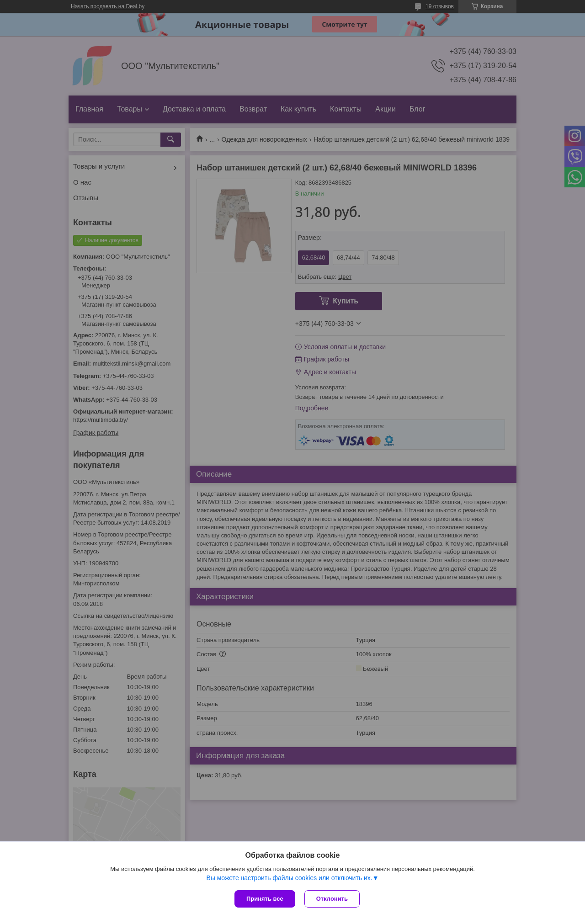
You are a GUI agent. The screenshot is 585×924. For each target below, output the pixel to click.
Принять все (264, 898)
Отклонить (332, 898)
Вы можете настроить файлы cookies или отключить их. (289, 878)
